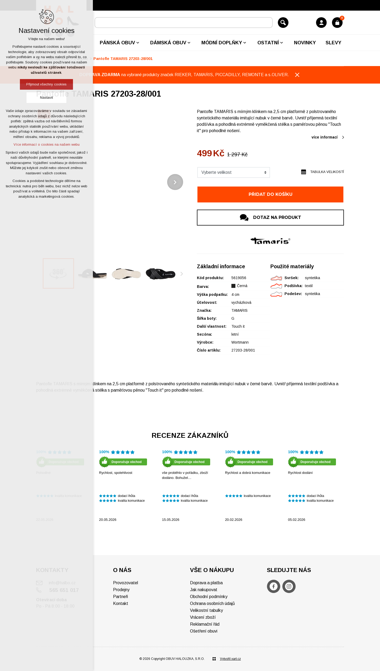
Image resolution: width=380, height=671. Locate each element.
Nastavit (46, 97)
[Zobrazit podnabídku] (137, 43)
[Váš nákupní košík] (337, 22)
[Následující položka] (175, 182)
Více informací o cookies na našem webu (47, 144)
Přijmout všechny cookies (46, 84)
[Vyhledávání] (283, 22)
